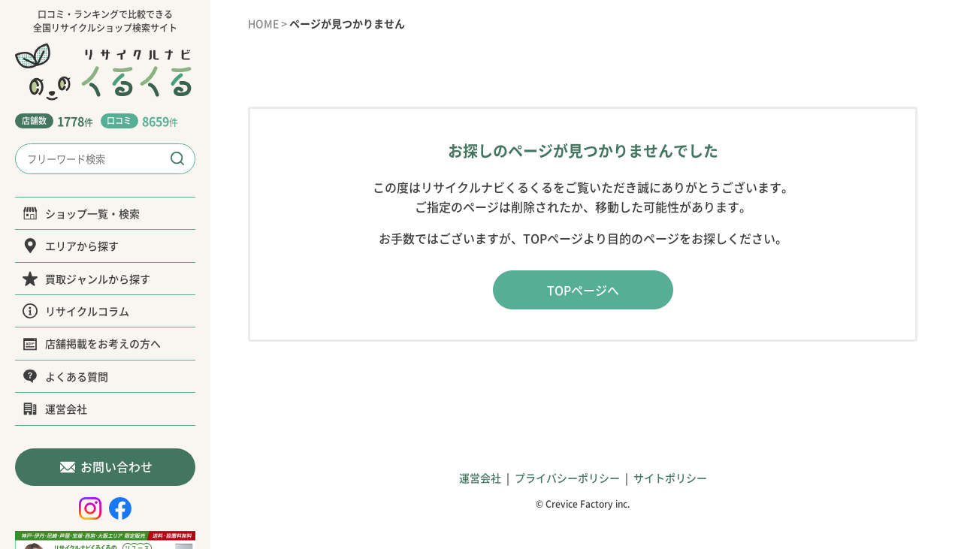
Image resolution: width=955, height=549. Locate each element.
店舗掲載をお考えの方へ (92, 343)
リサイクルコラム (76, 310)
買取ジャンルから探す (86, 278)
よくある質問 (65, 376)
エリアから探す (71, 245)
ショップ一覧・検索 (81, 213)
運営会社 (55, 408)
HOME (263, 23)
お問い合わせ (106, 466)
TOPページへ (583, 290)
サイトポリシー (670, 477)
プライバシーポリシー (567, 477)
